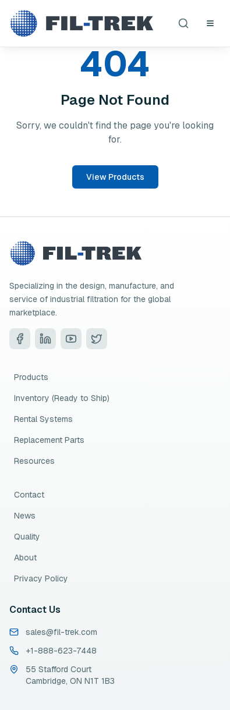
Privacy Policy (41, 578)
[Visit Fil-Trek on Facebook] (19, 338)
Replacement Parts (49, 440)
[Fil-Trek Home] (81, 23)
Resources (34, 461)
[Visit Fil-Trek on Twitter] (96, 338)
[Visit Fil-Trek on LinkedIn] (45, 338)
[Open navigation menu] (210, 23)
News (25, 515)
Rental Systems (43, 419)
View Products (115, 177)
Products (31, 377)
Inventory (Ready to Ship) (61, 398)
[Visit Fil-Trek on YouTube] (71, 338)
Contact (29, 494)
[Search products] (183, 23)
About (25, 557)
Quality (27, 536)
